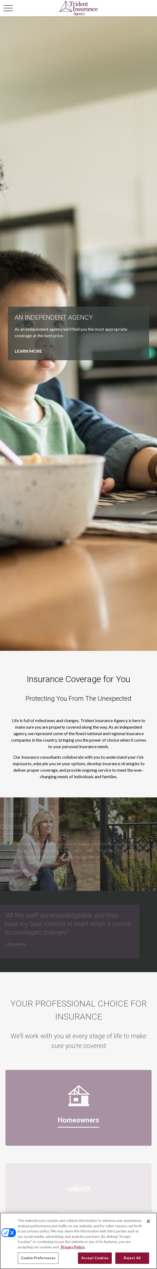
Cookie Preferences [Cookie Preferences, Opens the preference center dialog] (38, 1258)
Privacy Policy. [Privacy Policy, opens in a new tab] (72, 1247)
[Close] (148, 1221)
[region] (78, 1241)
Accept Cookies (95, 1258)
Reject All (132, 1258)
